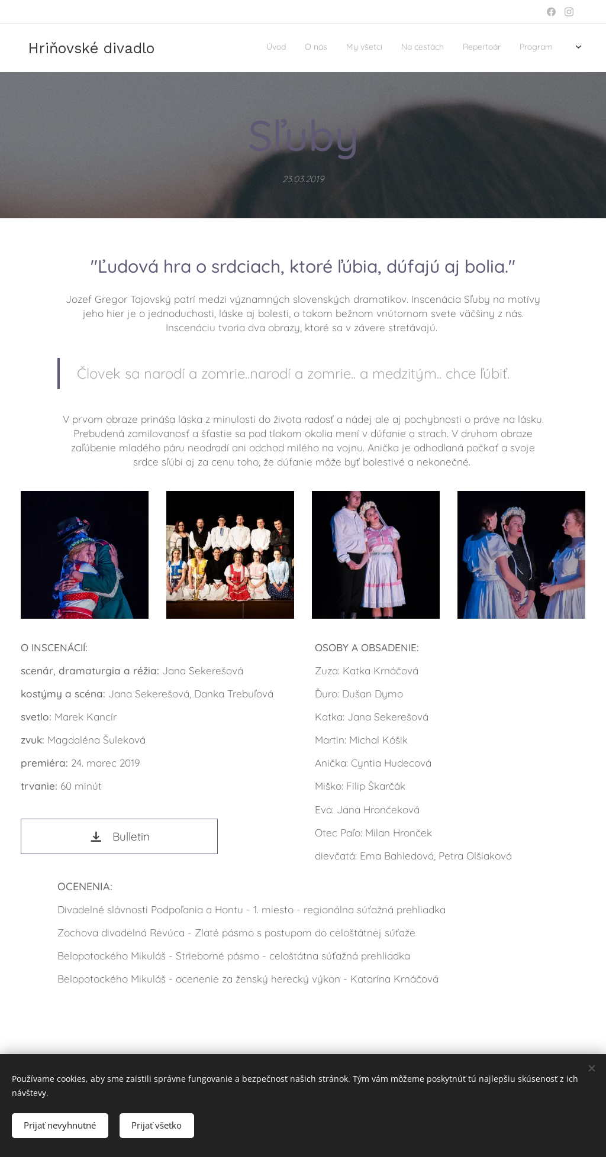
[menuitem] (456, 48)
